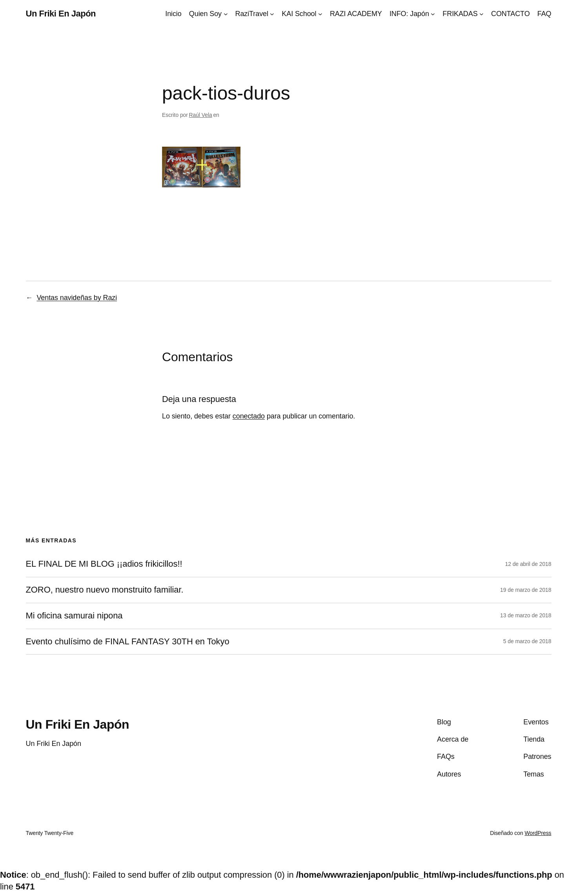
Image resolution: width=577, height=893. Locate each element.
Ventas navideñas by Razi (76, 298)
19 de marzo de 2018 (525, 590)
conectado (249, 416)
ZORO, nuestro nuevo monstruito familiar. (105, 590)
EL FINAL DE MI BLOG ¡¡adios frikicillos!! (104, 564)
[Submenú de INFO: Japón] (433, 14)
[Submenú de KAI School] (320, 14)
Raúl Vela (200, 115)
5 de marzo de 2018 (527, 641)
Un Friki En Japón (61, 13)
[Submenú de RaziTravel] (272, 14)
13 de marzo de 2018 (525, 615)
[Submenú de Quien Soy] (226, 14)
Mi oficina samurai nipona (74, 615)
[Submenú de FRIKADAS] (481, 14)
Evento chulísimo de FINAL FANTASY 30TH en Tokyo (127, 641)
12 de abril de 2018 (528, 564)
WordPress (537, 833)
